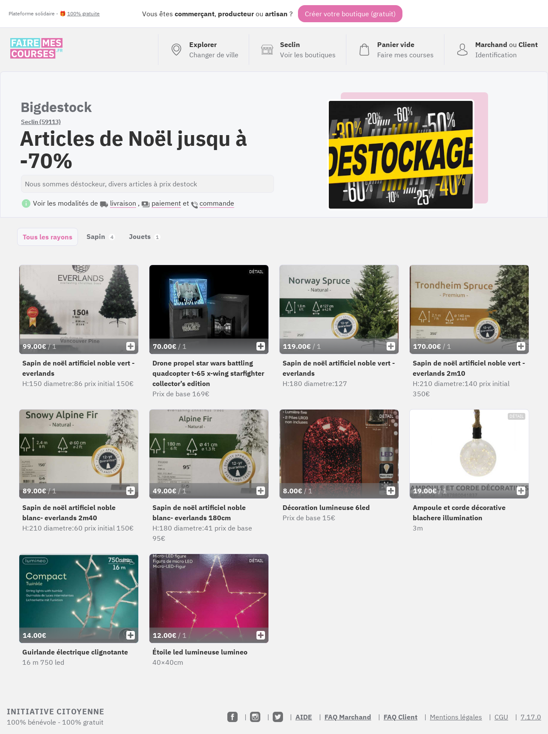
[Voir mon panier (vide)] (395, 49)
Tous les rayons (47, 237)
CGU (501, 717)
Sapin (100, 236)
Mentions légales (456, 717)
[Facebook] (232, 717)
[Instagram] (255, 717)
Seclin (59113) (41, 122)
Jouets (145, 236)
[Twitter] (278, 717)
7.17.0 (531, 717)
